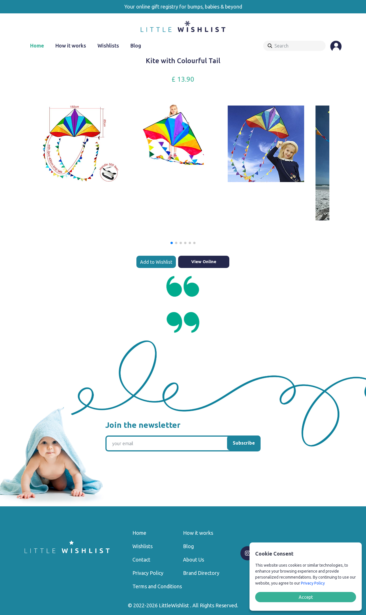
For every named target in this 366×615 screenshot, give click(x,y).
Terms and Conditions (157, 586)
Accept (306, 597)
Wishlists (108, 45)
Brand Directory (201, 573)
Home (37, 45)
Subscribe (244, 442)
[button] (171, 243)
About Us (193, 559)
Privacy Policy (147, 573)
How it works (70, 45)
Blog (135, 45)
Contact (141, 559)
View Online (203, 261)
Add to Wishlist (156, 262)
